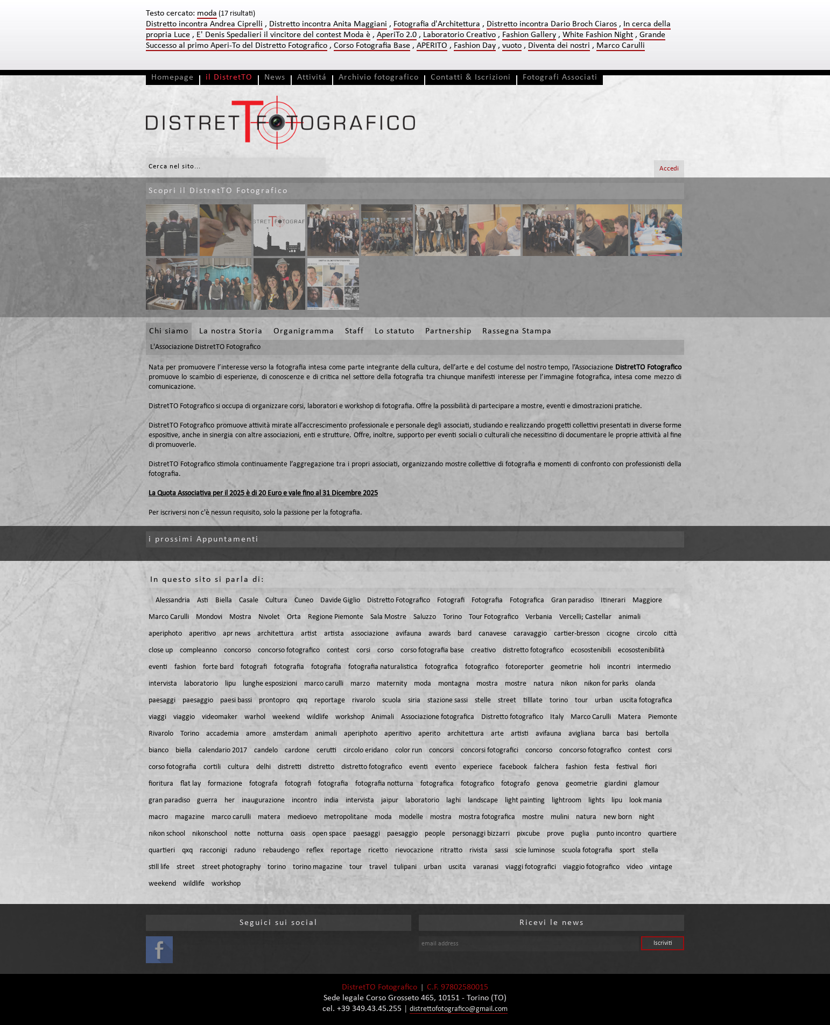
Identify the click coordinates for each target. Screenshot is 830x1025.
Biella (223, 600)
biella (183, 750)
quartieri (162, 850)
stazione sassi (447, 700)
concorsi (441, 750)
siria (414, 700)
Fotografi (451, 600)
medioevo (302, 817)
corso (385, 650)
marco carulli (323, 684)
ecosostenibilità (641, 650)
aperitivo (202, 634)
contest (338, 650)
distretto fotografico (533, 650)
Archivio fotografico (379, 77)
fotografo (515, 784)
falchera (546, 767)
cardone (297, 750)
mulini (560, 817)
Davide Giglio (340, 600)
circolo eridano (365, 750)
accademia (222, 734)
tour (581, 700)
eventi (158, 667)
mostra (487, 684)
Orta (294, 617)
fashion (185, 667)
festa (601, 767)
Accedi (669, 168)
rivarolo (363, 700)
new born (617, 817)
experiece (478, 767)
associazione (370, 634)
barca (611, 734)
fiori (651, 767)
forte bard (218, 667)
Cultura (276, 600)
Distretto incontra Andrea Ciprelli (204, 24)
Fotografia (487, 600)
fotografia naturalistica (383, 667)
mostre (515, 684)
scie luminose (535, 850)
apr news (236, 634)
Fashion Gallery (529, 35)
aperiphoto (165, 634)
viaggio (184, 717)
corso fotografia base (432, 650)
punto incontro (618, 834)
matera (269, 817)
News (274, 77)
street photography (231, 867)
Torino (452, 617)
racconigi (213, 850)
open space (329, 834)
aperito (429, 734)
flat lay (190, 784)
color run (408, 750)
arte (497, 734)
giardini (615, 784)
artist (309, 634)
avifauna (408, 634)
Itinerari (613, 600)
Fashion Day (475, 45)
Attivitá (312, 77)
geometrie (566, 667)
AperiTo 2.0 (397, 35)
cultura (238, 767)
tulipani (405, 867)
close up (161, 650)
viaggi (157, 717)
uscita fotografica (646, 700)
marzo (360, 684)
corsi (363, 650)
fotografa (263, 784)
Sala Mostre (388, 617)
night (647, 817)
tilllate (533, 700)
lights (596, 800)
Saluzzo (424, 617)
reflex (314, 850)
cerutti (326, 750)
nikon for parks (606, 684)
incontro (304, 800)
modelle (411, 817)
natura (543, 684)
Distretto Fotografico (398, 600)
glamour (646, 784)
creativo (483, 650)
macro (158, 817)
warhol (254, 717)
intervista (163, 684)
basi (632, 734)
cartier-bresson (577, 634)
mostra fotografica (487, 817)
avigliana (581, 734)
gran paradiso (169, 800)
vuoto (512, 45)
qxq (302, 700)
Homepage (172, 77)
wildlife (317, 717)
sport (627, 850)
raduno (245, 850)
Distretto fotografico (512, 717)
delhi (263, 767)
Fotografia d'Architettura (436, 24)
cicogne (618, 634)
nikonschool (209, 834)
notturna (270, 834)
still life (159, 867)
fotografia (289, 667)
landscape (483, 800)
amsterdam (290, 734)
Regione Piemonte (335, 617)
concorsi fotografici (489, 750)
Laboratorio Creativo (459, 35)
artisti (520, 734)
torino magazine (317, 867)
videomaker (219, 717)
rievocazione (414, 850)
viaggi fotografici (530, 867)
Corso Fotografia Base (372, 45)
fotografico (481, 667)
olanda (645, 684)
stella (650, 850)
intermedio (654, 667)
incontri (618, 667)
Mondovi (209, 617)
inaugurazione (263, 800)
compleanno (198, 650)
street (507, 700)
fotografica (441, 667)
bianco (158, 750)
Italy (557, 717)
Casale (248, 600)
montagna (453, 684)
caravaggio (530, 634)
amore (256, 734)
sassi (501, 850)
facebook (513, 767)
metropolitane (346, 817)
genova (548, 784)
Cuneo (303, 600)
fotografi (254, 667)
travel (378, 867)
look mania (645, 800)
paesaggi (162, 700)
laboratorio (201, 684)
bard (465, 634)
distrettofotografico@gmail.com (459, 1009)
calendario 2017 (223, 750)
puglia (580, 834)
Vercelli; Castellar (585, 617)
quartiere (662, 834)
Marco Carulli (620, 45)
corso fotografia (172, 767)
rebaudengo (281, 850)
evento (445, 767)
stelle (483, 700)
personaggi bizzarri (481, 834)
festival (627, 767)
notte (242, 834)
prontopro (274, 700)
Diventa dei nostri (559, 45)
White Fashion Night (597, 35)
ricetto (378, 850)
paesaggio (197, 700)
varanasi (485, 867)
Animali (382, 717)
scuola (391, 700)
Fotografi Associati (560, 77)
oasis (298, 834)
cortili (212, 767)
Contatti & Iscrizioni (471, 77)
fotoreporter (524, 667)
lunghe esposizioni (270, 684)
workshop (349, 717)
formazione (225, 784)
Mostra (240, 617)
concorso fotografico (289, 650)
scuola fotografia (587, 850)
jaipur (389, 800)
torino (559, 700)
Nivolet (269, 617)
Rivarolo (161, 734)
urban (604, 700)
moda (422, 684)
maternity (392, 684)
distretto (321, 767)
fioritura (161, 784)
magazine (190, 817)
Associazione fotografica (437, 717)
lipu (230, 684)
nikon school (167, 834)
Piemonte (662, 717)
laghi (453, 800)
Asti (202, 600)
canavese (493, 634)
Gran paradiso (572, 600)
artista (334, 634)
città (670, 634)
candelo (266, 750)
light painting (525, 800)
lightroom (566, 800)
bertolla (657, 734)
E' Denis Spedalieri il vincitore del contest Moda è (283, 35)
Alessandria (173, 600)
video (635, 867)
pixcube (528, 834)
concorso (237, 650)
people (435, 834)
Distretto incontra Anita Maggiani (328, 24)
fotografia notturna (384, 784)
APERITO (432, 45)
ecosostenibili (591, 650)
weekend (286, 717)
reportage (329, 700)
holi (594, 667)
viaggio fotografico (591, 867)
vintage (661, 867)
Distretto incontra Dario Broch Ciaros (552, 24)
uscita (457, 867)
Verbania (538, 617)
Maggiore (647, 600)
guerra (207, 800)
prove (555, 834)
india (331, 800)
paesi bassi (236, 700)
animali (629, 617)
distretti (289, 767)
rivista (478, 850)
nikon (569, 684)
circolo (647, 634)
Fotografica (527, 600)
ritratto (451, 850)
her (229, 800)
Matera (629, 717)
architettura (275, 634)
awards (439, 634)
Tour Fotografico (493, 617)
